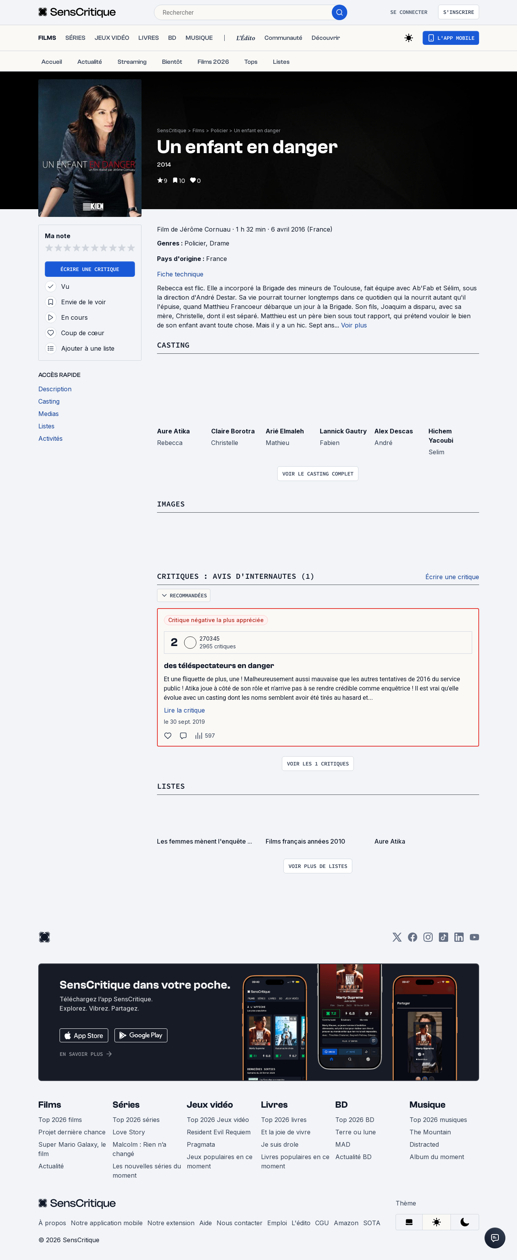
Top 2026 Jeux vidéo (218, 1120)
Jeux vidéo (210, 1105)
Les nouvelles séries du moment (147, 1170)
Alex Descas (393, 431)
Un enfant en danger (257, 130)
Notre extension (171, 1223)
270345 (210, 638)
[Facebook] (412, 939)
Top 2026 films (60, 1120)
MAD (342, 1144)
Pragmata (201, 1144)
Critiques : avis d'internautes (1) (236, 576)
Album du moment (437, 1157)
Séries (126, 1105)
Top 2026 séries (136, 1120)
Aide (205, 1223)
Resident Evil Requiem (219, 1132)
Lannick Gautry (343, 431)
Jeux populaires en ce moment (220, 1161)
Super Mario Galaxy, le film (72, 1149)
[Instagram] (428, 939)
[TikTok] (443, 939)
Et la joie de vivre (286, 1132)
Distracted (424, 1144)
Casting (173, 345)
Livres (274, 1105)
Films (199, 130)
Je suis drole (280, 1144)
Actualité (51, 1166)
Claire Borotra (233, 431)
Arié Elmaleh (285, 431)
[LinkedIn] (459, 939)
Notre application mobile (107, 1223)
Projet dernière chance (72, 1132)
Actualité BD (353, 1157)
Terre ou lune (355, 1132)
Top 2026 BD (354, 1120)
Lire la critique (184, 710)
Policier (219, 130)
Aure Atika (173, 431)
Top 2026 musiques (438, 1120)
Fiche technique (180, 274)
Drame (219, 243)
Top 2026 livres (284, 1120)
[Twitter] (397, 939)
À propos (52, 1223)
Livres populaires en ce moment (295, 1161)
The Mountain (430, 1132)
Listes (171, 786)
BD (341, 1105)
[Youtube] (474, 939)
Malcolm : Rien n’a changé (139, 1149)
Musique (427, 1105)
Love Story (129, 1132)
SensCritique (171, 130)
